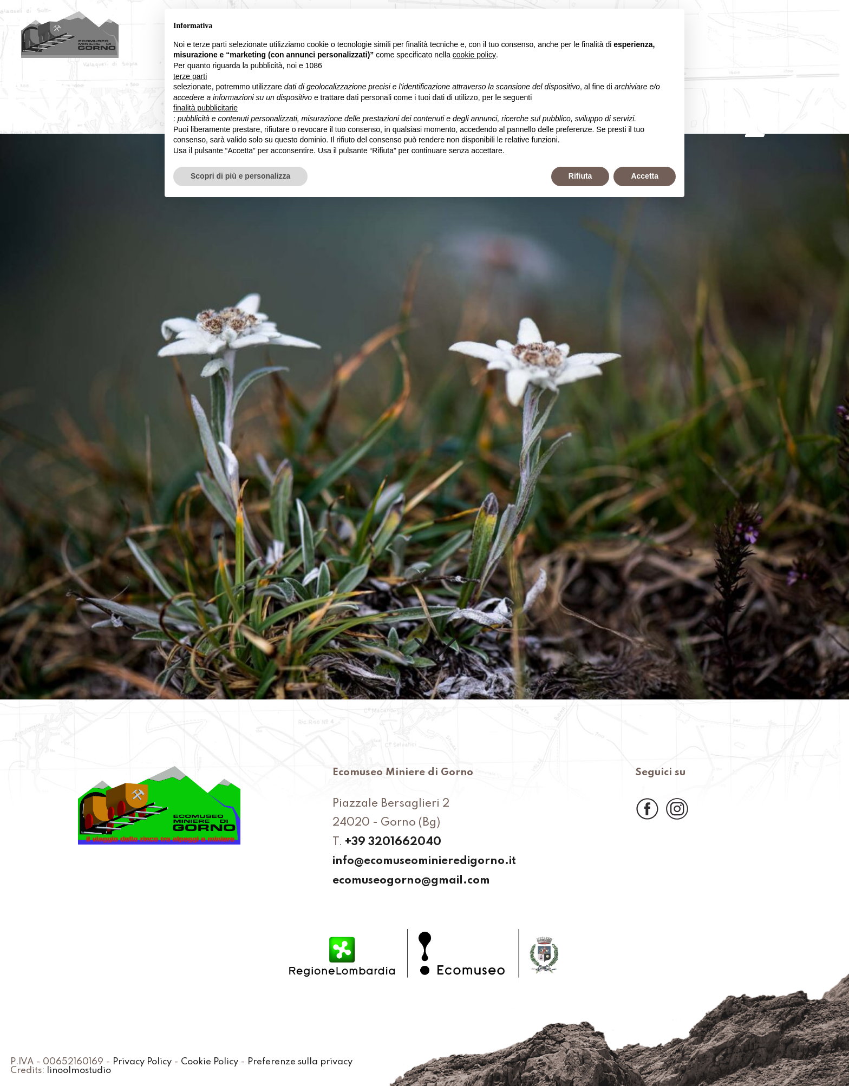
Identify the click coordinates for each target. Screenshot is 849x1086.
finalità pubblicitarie (205, 107)
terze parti (190, 76)
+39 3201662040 (393, 843)
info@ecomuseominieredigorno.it (424, 861)
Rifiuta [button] (580, 176)
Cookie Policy (209, 1062)
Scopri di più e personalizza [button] (240, 176)
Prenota (731, 30)
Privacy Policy (142, 1062)
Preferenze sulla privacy (299, 1062)
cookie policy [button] (474, 54)
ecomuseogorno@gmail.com (411, 881)
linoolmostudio (79, 1071)
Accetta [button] (644, 176)
